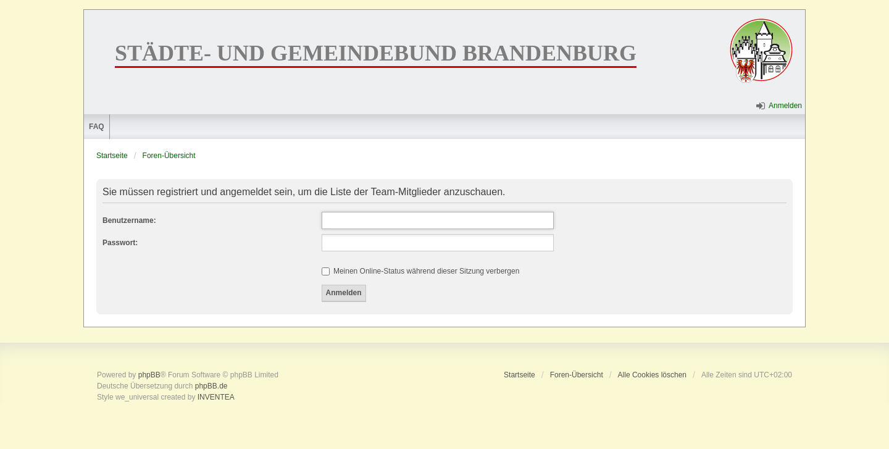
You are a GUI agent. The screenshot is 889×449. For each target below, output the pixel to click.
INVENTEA (216, 397)
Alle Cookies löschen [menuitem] (652, 375)
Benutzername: (129, 220)
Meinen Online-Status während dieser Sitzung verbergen (421, 271)
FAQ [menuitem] (96, 126)
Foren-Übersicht (169, 155)
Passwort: (120, 242)
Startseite (112, 155)
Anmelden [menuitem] (785, 105)
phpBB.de (211, 386)
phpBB (149, 375)
